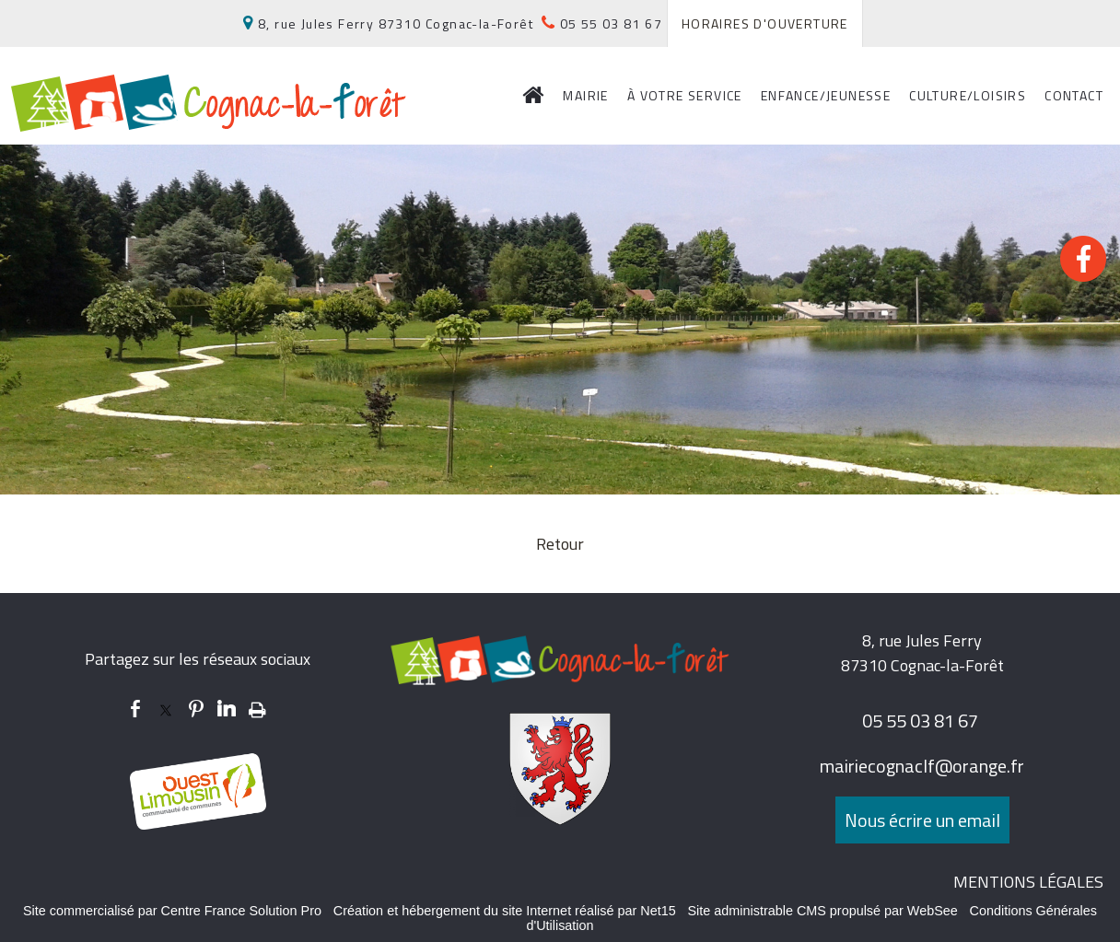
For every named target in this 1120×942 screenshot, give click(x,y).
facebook (135, 708)
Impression (257, 706)
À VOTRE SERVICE (684, 95)
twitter (166, 708)
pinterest (196, 708)
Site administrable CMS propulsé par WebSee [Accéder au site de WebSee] (823, 910)
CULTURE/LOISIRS (967, 95)
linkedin (226, 708)
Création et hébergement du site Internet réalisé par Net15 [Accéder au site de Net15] (504, 910)
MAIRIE (585, 95)
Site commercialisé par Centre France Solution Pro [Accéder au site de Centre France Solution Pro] (172, 910)
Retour (560, 543)
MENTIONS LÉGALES (1028, 881)
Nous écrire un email (922, 820)
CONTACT (1073, 95)
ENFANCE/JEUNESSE (826, 95)
